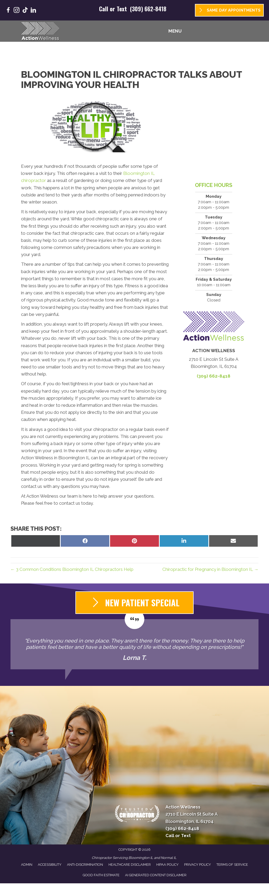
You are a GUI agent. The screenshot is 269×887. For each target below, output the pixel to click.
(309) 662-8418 (148, 8)
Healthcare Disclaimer (129, 865)
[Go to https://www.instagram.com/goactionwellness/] (16, 11)
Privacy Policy (197, 865)
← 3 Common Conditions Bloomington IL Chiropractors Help (72, 569)
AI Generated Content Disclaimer (156, 875)
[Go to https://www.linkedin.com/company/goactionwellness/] (33, 11)
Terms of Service (232, 865)
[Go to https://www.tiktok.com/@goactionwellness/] (25, 10)
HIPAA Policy (167, 865)
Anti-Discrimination (85, 865)
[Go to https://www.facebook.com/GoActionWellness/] (8, 11)
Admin (26, 865)
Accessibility (49, 865)
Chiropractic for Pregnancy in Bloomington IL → (210, 569)
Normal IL (169, 858)
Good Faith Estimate (101, 875)
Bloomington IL (140, 858)
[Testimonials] (134, 644)
